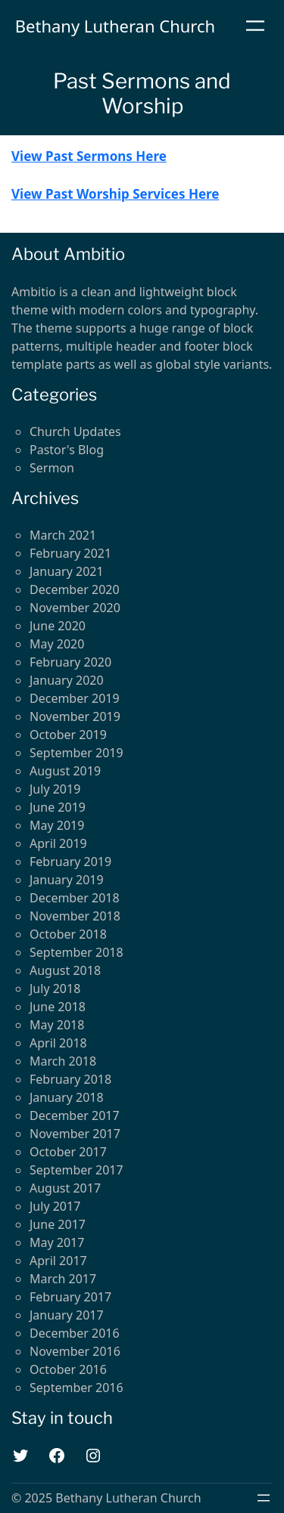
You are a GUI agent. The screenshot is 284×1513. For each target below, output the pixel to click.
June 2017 (58, 1224)
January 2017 (67, 1315)
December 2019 (75, 698)
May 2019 (57, 825)
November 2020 (75, 607)
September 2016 (76, 1387)
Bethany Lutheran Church (115, 25)
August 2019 (65, 771)
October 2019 (68, 734)
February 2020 (70, 662)
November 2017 (75, 1133)
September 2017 (76, 1170)
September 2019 (76, 752)
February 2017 (70, 1297)
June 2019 (58, 807)
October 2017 (68, 1151)
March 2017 (63, 1278)
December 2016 (75, 1333)
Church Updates (75, 431)
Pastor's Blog (67, 449)
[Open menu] (255, 25)
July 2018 (55, 988)
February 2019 (70, 861)
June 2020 (58, 625)
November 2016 (75, 1351)
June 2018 (58, 1006)
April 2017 (58, 1260)
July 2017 (55, 1206)
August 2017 (65, 1188)
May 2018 (57, 1024)
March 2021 (63, 535)
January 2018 (67, 1097)
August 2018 (65, 970)
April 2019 (58, 843)
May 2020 (57, 644)
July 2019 (55, 789)
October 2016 (68, 1369)
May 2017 (57, 1242)
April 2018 (58, 1043)
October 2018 (68, 934)
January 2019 (67, 879)
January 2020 (67, 680)
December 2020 (75, 589)
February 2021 (70, 553)
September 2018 (76, 952)
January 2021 (67, 571)
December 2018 (75, 898)
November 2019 (75, 716)
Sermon (52, 467)
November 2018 (75, 916)
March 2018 (63, 1061)
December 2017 (75, 1115)
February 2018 (70, 1079)
